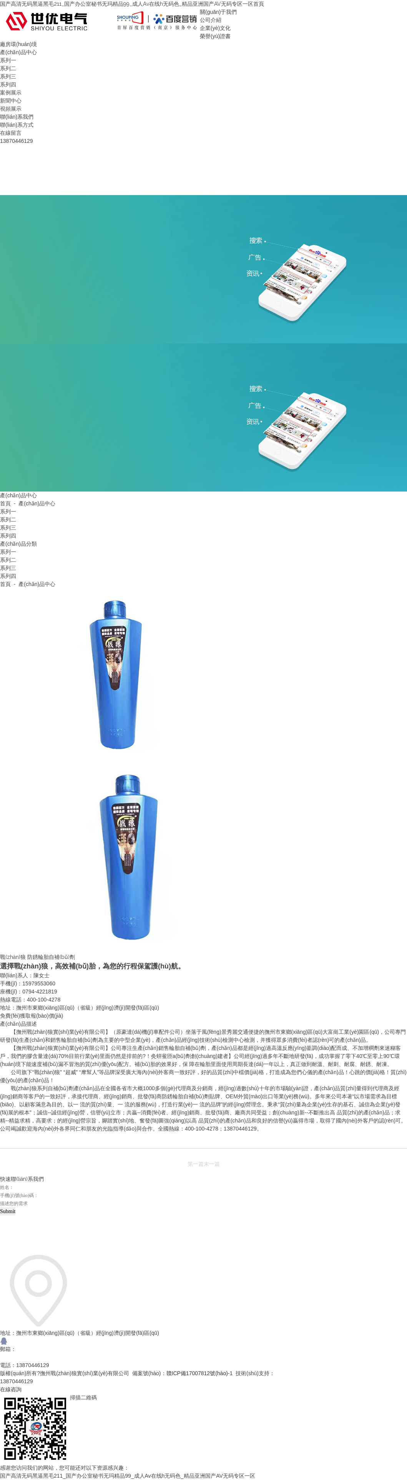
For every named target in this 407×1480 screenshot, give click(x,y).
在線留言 (11, 133)
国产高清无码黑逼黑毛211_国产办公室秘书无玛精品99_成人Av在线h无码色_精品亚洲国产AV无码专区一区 (126, 4)
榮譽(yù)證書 (215, 36)
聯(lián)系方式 (16, 125)
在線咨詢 (11, 1389)
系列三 (8, 76)
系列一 (8, 60)
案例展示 (11, 92)
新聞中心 (11, 101)
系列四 (8, 84)
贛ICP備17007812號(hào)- (198, 1373)
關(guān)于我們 (218, 12)
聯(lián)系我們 (16, 117)
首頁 (258, 4)
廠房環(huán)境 (18, 44)
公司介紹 (210, 20)
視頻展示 (11, 109)
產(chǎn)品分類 (18, 544)
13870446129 (16, 1381)
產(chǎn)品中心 (18, 52)
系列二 (8, 68)
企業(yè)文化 (215, 28)
